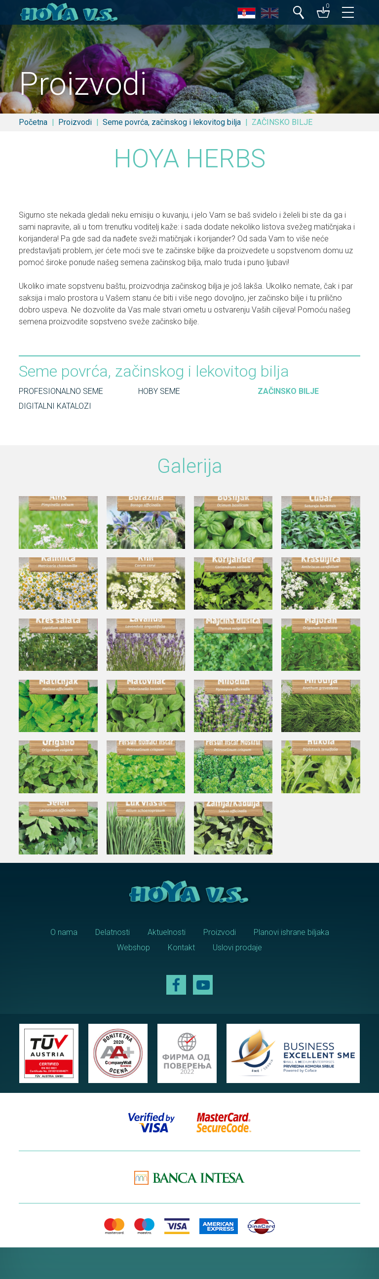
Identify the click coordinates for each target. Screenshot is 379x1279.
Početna (33, 122)
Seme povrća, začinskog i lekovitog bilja (172, 122)
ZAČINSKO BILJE (288, 391)
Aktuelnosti (167, 932)
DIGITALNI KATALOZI (55, 406)
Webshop (133, 947)
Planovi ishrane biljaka (291, 932)
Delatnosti (112, 932)
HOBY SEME (159, 391)
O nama (63, 932)
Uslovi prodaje (237, 947)
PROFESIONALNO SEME (61, 391)
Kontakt (181, 947)
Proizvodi (75, 122)
